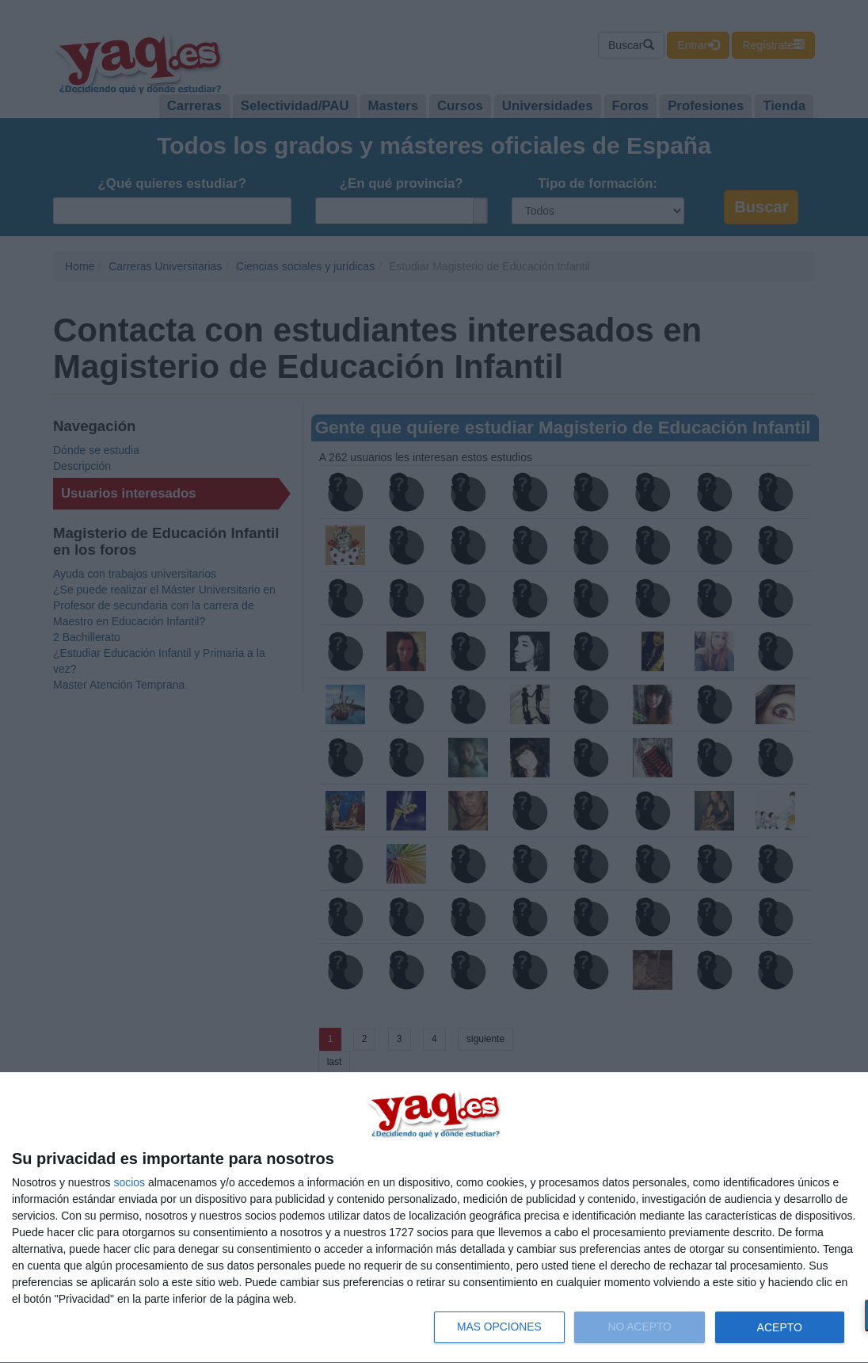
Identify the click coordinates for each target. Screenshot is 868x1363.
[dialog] (434, 1218)
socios (129, 1182)
